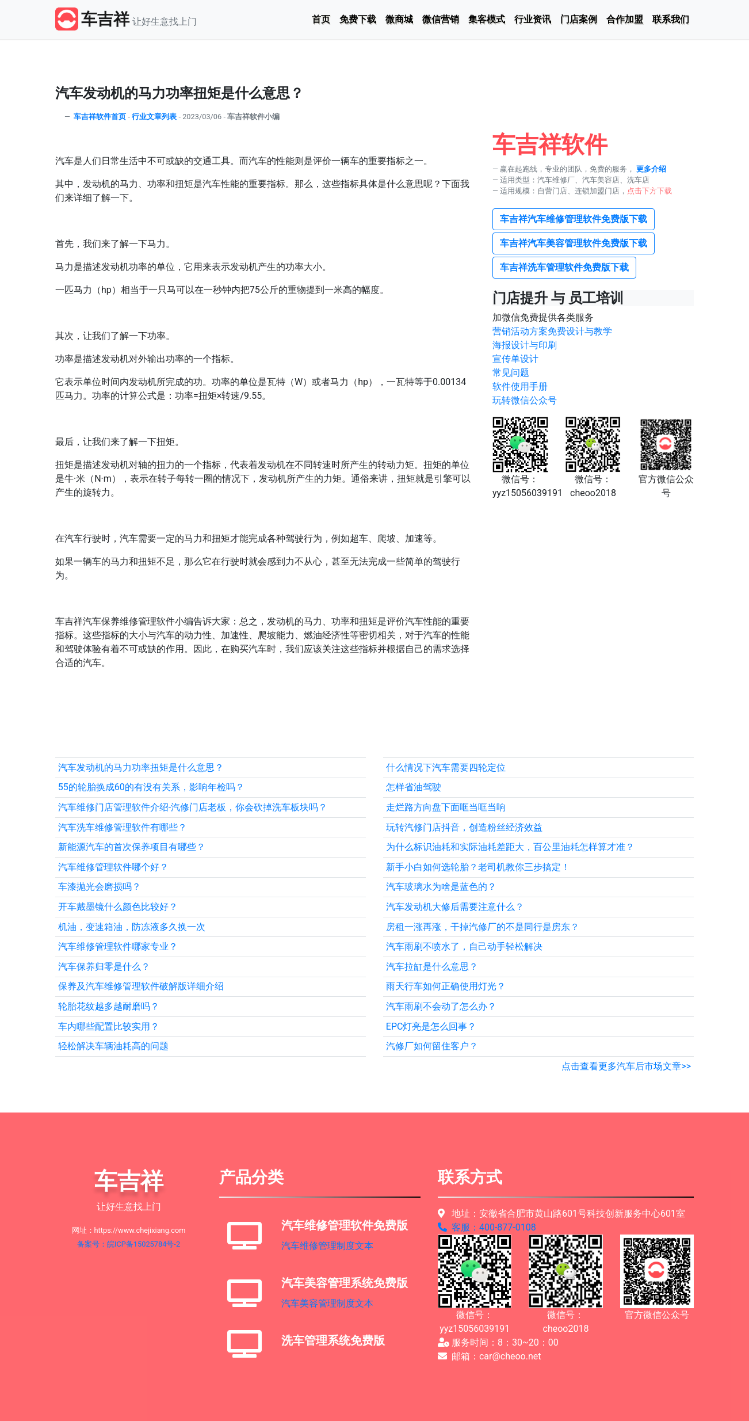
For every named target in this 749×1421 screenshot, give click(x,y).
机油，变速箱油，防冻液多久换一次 (131, 926)
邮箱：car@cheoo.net (489, 1356)
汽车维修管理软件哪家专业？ (118, 946)
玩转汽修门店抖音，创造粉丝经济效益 (464, 827)
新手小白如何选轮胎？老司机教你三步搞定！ (478, 867)
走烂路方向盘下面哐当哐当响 (446, 807)
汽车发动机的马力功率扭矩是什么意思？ (141, 767)
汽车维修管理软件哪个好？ (113, 867)
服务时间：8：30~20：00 (498, 1342)
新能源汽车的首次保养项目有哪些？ (131, 846)
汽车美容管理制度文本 (327, 1303)
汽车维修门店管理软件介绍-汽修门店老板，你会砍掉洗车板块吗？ (192, 807)
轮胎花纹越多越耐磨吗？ (108, 1006)
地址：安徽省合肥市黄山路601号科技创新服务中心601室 (561, 1213)
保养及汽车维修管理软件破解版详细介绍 (141, 986)
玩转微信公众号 (524, 400)
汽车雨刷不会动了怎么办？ (441, 1006)
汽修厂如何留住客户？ (432, 1046)
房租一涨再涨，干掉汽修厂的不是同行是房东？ (482, 926)
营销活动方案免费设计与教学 (552, 331)
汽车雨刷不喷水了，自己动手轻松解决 (464, 946)
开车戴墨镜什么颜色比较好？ (118, 906)
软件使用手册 (520, 386)
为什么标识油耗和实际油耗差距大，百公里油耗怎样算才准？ (510, 846)
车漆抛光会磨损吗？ (99, 886)
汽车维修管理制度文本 (327, 1245)
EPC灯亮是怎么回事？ (431, 1026)
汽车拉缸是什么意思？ (432, 966)
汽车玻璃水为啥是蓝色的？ (441, 886)
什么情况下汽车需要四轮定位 (446, 767)
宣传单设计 (515, 358)
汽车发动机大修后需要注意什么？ (455, 906)
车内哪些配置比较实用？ (108, 1026)
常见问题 (510, 372)
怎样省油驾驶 (413, 787)
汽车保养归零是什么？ (104, 966)
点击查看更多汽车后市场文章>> (626, 1066)
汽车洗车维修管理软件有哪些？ (122, 827)
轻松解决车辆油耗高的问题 (113, 1046)
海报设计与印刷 (524, 345)
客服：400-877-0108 (487, 1227)
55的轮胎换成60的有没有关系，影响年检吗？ (151, 787)
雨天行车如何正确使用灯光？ (446, 986)
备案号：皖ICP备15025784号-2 (128, 1244)
